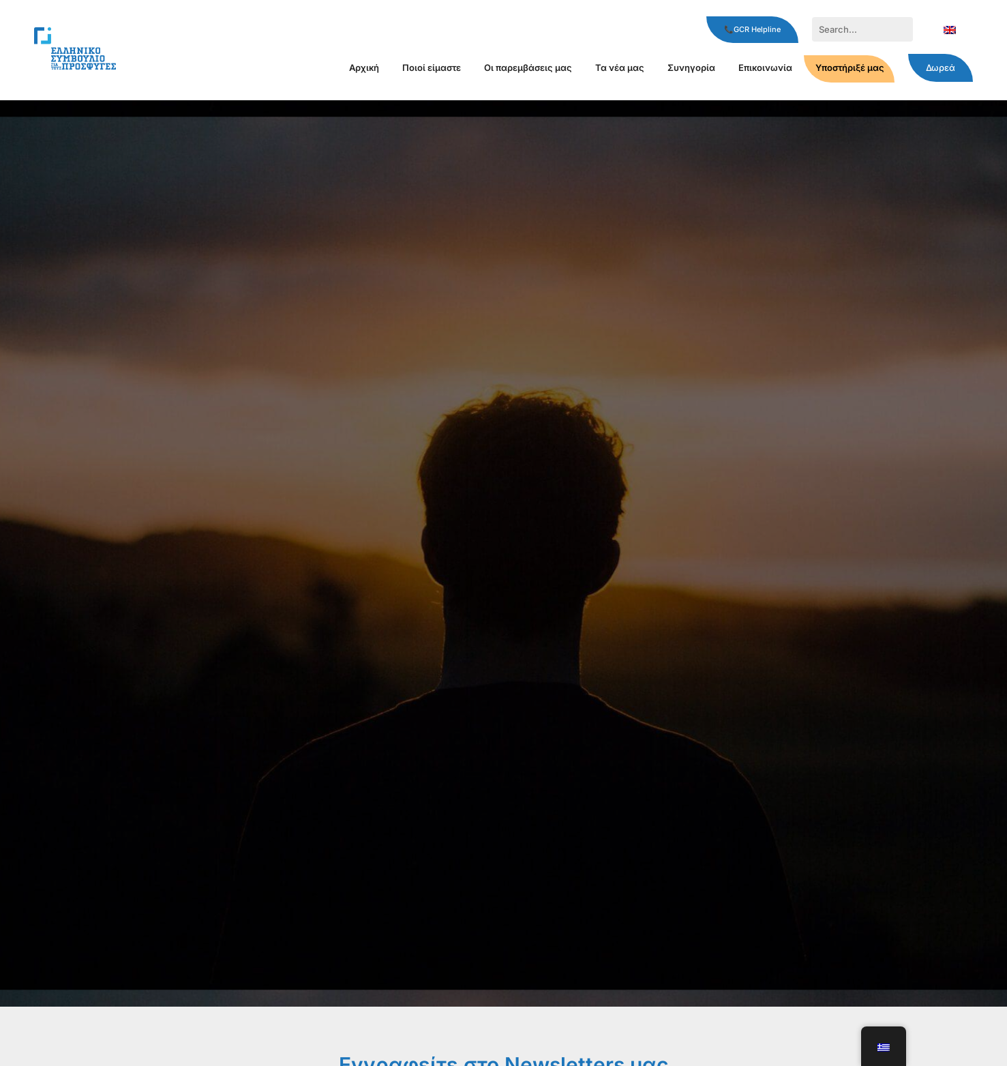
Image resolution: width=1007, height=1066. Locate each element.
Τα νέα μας (619, 67)
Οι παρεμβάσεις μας (528, 67)
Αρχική (364, 67)
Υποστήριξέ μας (849, 67)
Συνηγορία (691, 67)
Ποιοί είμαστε (431, 67)
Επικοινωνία (765, 67)
